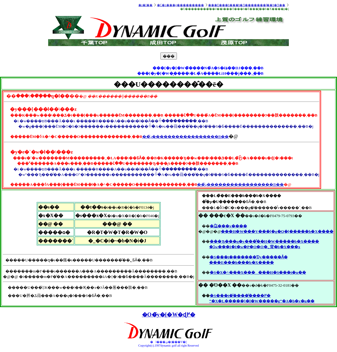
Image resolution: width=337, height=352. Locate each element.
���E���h (223, 262)
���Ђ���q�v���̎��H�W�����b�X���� (264, 241)
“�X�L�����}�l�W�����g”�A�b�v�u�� (261, 301)
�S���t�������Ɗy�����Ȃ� (248, 257)
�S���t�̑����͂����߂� (240, 295)
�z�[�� (145, 5)
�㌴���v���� (228, 226)
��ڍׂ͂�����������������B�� (185, 136)
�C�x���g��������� (180, 5)
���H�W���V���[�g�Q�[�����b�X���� (277, 231)
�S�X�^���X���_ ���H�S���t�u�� (258, 272)
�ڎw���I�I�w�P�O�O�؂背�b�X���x (254, 247)
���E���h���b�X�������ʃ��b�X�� (246, 5)
